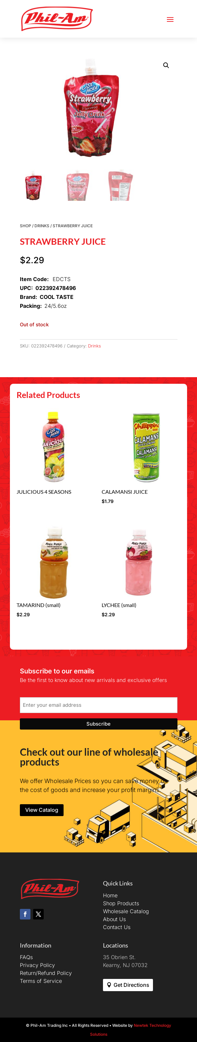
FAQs (26, 957)
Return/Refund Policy (46, 973)
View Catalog (41, 810)
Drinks (41, 225)
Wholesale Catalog (126, 911)
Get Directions (131, 985)
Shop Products (121, 903)
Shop (25, 225)
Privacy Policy (37, 965)
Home (110, 895)
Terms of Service (41, 981)
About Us (114, 919)
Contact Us (116, 927)
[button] (166, 65)
